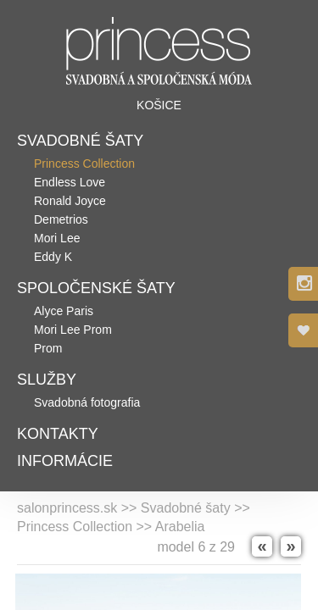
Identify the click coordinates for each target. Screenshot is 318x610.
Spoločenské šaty (96, 288)
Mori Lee (57, 238)
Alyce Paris (63, 311)
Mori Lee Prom (73, 329)
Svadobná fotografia (87, 402)
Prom (48, 348)
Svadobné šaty (80, 140)
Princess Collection (84, 163)
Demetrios (61, 219)
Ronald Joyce (70, 201)
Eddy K (53, 256)
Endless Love (69, 182)
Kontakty (57, 433)
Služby (46, 379)
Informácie (65, 460)
